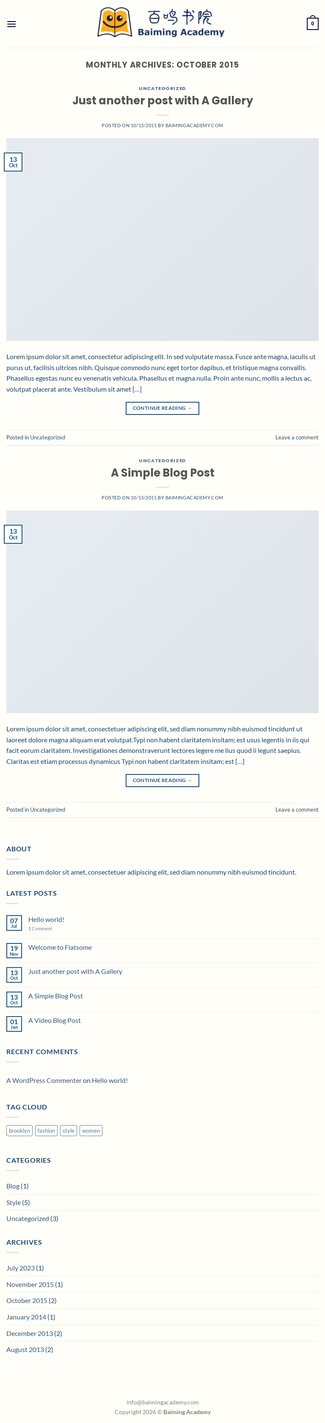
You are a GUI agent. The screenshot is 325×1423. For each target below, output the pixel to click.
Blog (12, 1186)
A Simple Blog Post (163, 472)
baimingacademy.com (194, 125)
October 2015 (26, 1300)
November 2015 (30, 1284)
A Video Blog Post (54, 1020)
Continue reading (163, 408)
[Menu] (11, 24)
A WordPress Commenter (44, 1080)
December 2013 (29, 1333)
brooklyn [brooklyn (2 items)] (19, 1130)
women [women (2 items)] (91, 1130)
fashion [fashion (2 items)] (46, 1130)
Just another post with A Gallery (162, 100)
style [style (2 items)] (68, 1130)
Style (13, 1202)
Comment (40, 928)
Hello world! (46, 919)
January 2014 (26, 1317)
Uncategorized (162, 88)
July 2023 (20, 1268)
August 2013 (25, 1349)
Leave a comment (297, 437)
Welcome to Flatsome (60, 947)
